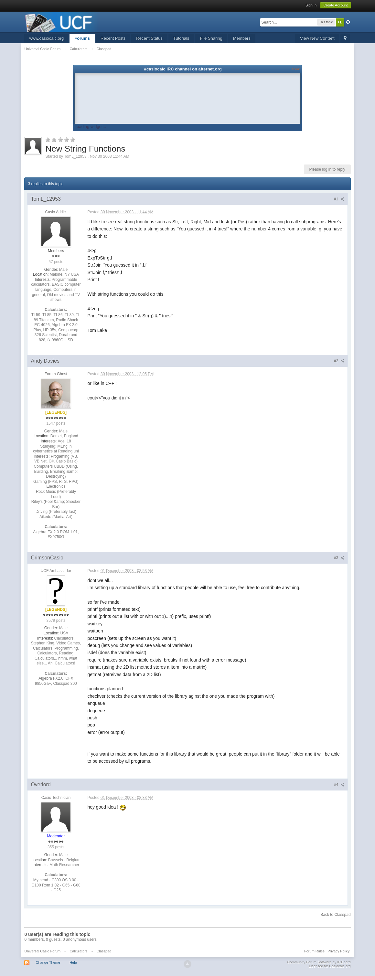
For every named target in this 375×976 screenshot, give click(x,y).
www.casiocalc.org (46, 38)
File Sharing (211, 38)
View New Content (317, 38)
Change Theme (48, 962)
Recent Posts (113, 38)
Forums (82, 38)
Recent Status (149, 38)
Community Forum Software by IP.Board (319, 962)
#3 (339, 558)
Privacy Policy (338, 951)
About (296, 69)
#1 (339, 199)
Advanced (348, 22)
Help (73, 962)
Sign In (310, 5)
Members (242, 38)
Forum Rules (314, 951)
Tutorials (181, 38)
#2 (339, 361)
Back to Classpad (335, 914)
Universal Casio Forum (42, 951)
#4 (339, 784)
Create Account (335, 5)
